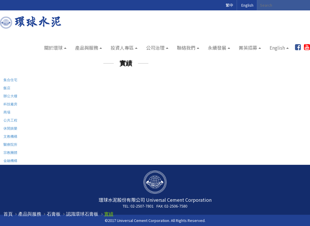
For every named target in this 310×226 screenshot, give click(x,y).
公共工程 (10, 120)
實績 (108, 214)
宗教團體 (10, 152)
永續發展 (217, 47)
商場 (6, 112)
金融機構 (10, 160)
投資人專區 (122, 47)
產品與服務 (86, 47)
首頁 (8, 214)
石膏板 (54, 214)
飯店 (6, 87)
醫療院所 (10, 144)
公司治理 (155, 47)
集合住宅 (10, 79)
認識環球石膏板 (82, 214)
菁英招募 (248, 47)
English (247, 5)
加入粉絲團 (298, 47)
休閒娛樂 (10, 128)
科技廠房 (10, 104)
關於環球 (53, 47)
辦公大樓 (10, 96)
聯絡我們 (186, 47)
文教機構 (10, 136)
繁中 (229, 5)
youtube (307, 47)
